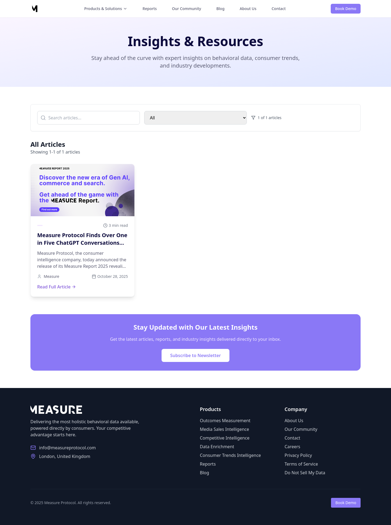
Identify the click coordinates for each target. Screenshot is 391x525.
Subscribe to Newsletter (195, 355)
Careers (292, 447)
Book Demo (345, 8)
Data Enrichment (217, 447)
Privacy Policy (298, 455)
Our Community (186, 8)
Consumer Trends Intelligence (230, 455)
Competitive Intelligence (225, 438)
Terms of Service (301, 464)
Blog (220, 8)
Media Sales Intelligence (224, 429)
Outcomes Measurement (225, 421)
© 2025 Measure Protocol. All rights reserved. (70, 502)
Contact (279, 8)
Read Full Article (56, 287)
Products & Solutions (105, 8)
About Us (248, 8)
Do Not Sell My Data (305, 473)
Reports (150, 8)
